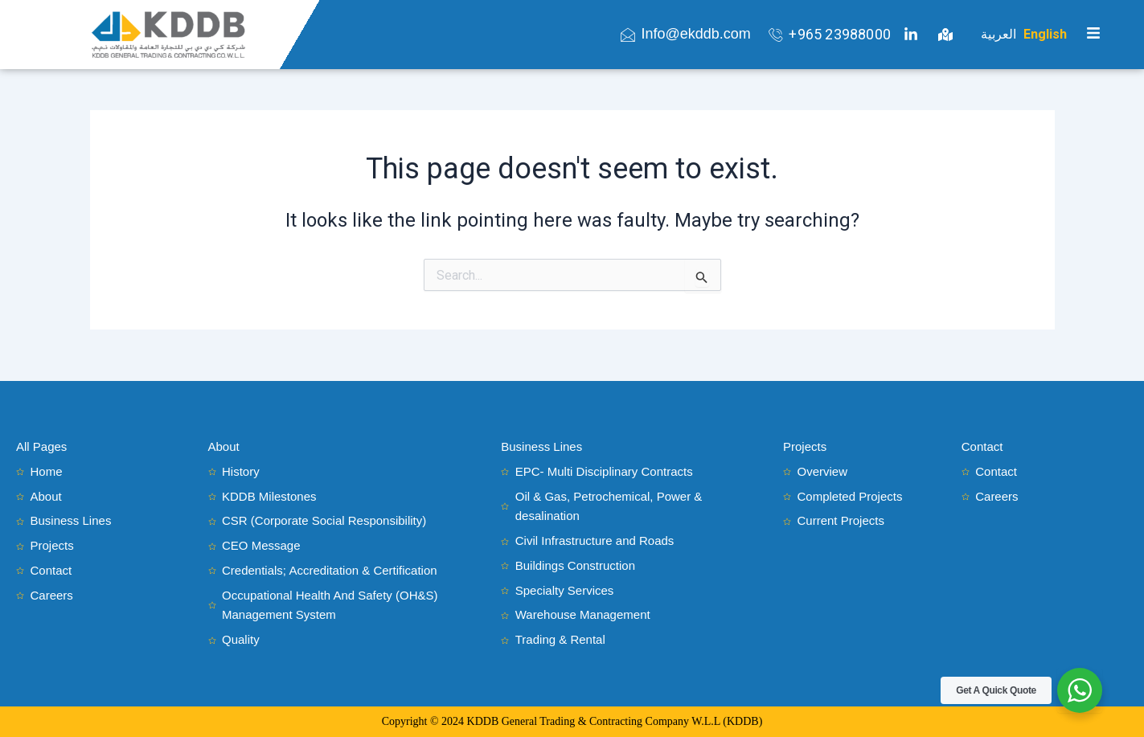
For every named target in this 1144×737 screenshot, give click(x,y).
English (1045, 34)
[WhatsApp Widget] (1079, 690)
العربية (998, 34)
